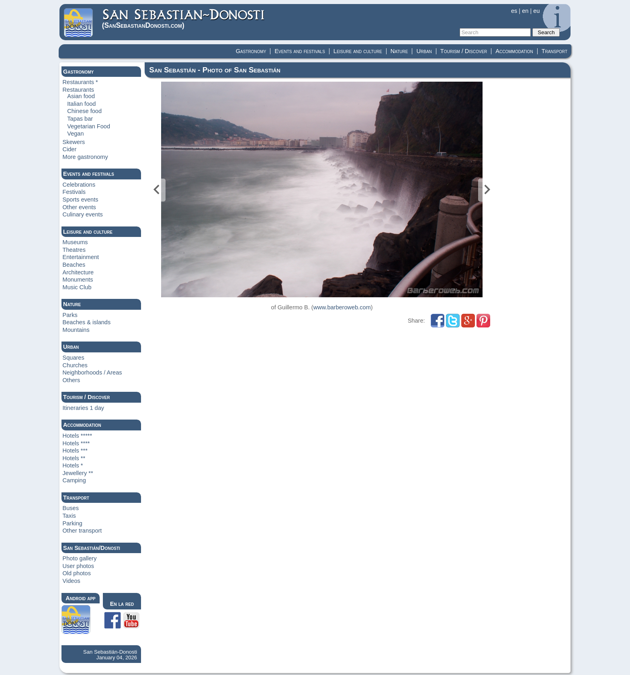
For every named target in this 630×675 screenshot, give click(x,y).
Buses (71, 508)
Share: (417, 320)
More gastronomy (85, 157)
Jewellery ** (78, 473)
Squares (73, 357)
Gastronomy (251, 51)
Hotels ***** (77, 435)
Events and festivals (299, 51)
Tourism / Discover (463, 51)
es (514, 11)
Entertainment (81, 257)
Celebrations (79, 184)
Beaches (74, 264)
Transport (554, 51)
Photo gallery (80, 558)
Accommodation (514, 51)
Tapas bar (80, 118)
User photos (78, 566)
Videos (71, 581)
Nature (399, 51)
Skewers (74, 142)
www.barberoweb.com (342, 307)
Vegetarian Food (88, 126)
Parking (72, 523)
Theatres (74, 250)
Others (71, 380)
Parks (70, 315)
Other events (79, 207)
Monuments (78, 279)
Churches (75, 365)
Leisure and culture (357, 51)
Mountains (76, 330)
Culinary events (83, 214)
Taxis (69, 515)
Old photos (77, 573)
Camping (74, 480)
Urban (424, 51)
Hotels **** (76, 443)
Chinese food (84, 111)
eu (536, 11)
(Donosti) (184, 18)
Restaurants (78, 89)
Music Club (77, 287)
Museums (75, 242)
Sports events (80, 199)
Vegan (75, 133)
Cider (70, 149)
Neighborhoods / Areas (92, 372)
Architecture (78, 272)
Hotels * (73, 465)
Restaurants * (80, 82)
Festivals (74, 192)
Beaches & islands (87, 322)
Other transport (82, 530)
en (525, 11)
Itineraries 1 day (83, 408)
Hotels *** (75, 450)
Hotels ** (74, 458)
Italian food (81, 104)
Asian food (81, 96)
